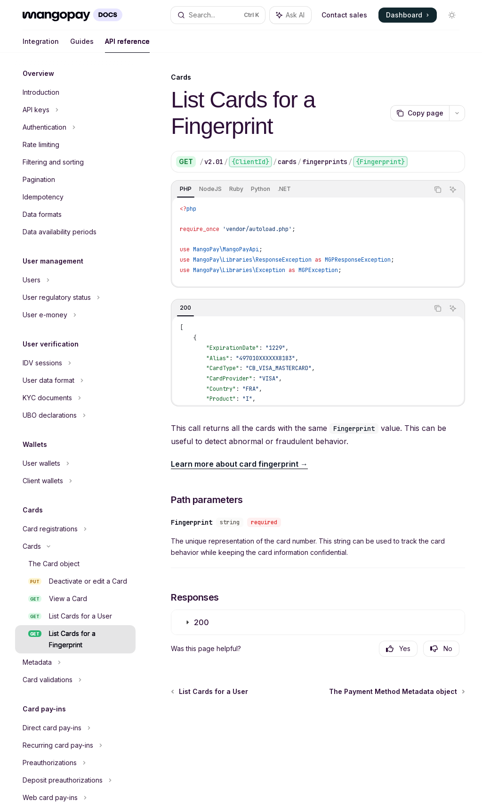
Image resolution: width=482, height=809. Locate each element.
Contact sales (344, 15)
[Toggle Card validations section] (75, 679)
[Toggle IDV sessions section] (75, 363)
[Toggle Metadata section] (75, 662)
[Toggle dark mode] (451, 15)
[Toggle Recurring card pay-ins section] (75, 745)
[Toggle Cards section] (75, 546)
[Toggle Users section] (75, 280)
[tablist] (300, 190)
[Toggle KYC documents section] (75, 397)
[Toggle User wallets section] (75, 463)
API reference (127, 45)
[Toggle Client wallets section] (75, 480)
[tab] (185, 189)
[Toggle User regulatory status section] (75, 297)
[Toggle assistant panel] (290, 15)
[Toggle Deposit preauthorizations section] (75, 780)
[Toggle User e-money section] (75, 314)
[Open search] (218, 15)
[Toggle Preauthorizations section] (75, 762)
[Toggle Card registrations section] (75, 528)
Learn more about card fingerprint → (239, 464)
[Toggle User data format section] (75, 380)
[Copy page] (419, 113)
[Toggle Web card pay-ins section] (75, 797)
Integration (41, 45)
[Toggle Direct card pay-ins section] (75, 727)
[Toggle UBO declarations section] (75, 415)
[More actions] (457, 113)
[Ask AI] (453, 189)
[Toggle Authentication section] (75, 127)
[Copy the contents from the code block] (438, 189)
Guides (82, 45)
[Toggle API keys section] (75, 109)
